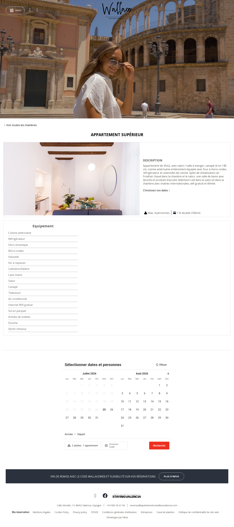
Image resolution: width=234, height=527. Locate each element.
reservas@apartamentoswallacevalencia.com (153, 505)
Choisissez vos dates (155, 190)
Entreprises (146, 512)
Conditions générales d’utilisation (119, 512)
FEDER (94, 512)
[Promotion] (117, 447)
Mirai (125, 517)
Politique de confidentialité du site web (198, 512)
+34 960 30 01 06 (115, 505)
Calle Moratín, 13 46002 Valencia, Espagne (79, 505)
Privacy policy (80, 512)
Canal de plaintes (165, 512)
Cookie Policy (62, 512)
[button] (5, 179)
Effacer (161, 364)
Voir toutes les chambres (21, 125)
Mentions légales (42, 512)
